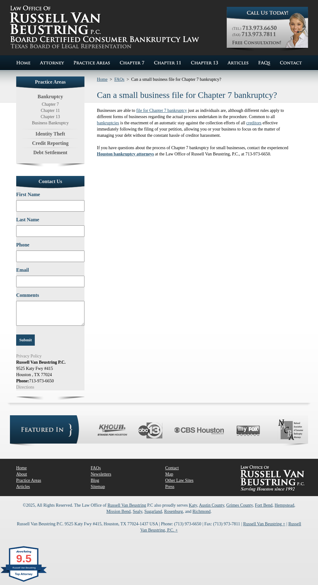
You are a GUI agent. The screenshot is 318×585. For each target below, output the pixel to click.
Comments (27, 295)
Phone (23, 244)
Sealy (137, 511)
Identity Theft (50, 133)
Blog (95, 480)
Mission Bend (118, 511)
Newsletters (101, 474)
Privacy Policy (29, 356)
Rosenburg (173, 511)
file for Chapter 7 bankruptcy (161, 110)
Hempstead (284, 505)
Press (170, 486)
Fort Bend (263, 505)
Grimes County (239, 505)
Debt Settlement (50, 152)
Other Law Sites (179, 480)
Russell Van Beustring (126, 505)
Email (22, 270)
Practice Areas (28, 480)
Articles (23, 486)
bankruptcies (108, 123)
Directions (25, 387)
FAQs (119, 79)
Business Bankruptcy (50, 123)
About (21, 474)
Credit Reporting (50, 143)
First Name (28, 194)
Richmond (202, 511)
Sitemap (98, 486)
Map (169, 474)
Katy (193, 505)
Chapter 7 (50, 104)
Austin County (211, 505)
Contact (172, 468)
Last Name (27, 219)
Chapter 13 (50, 116)
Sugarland (153, 511)
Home (102, 79)
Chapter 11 (50, 110)
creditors (253, 123)
